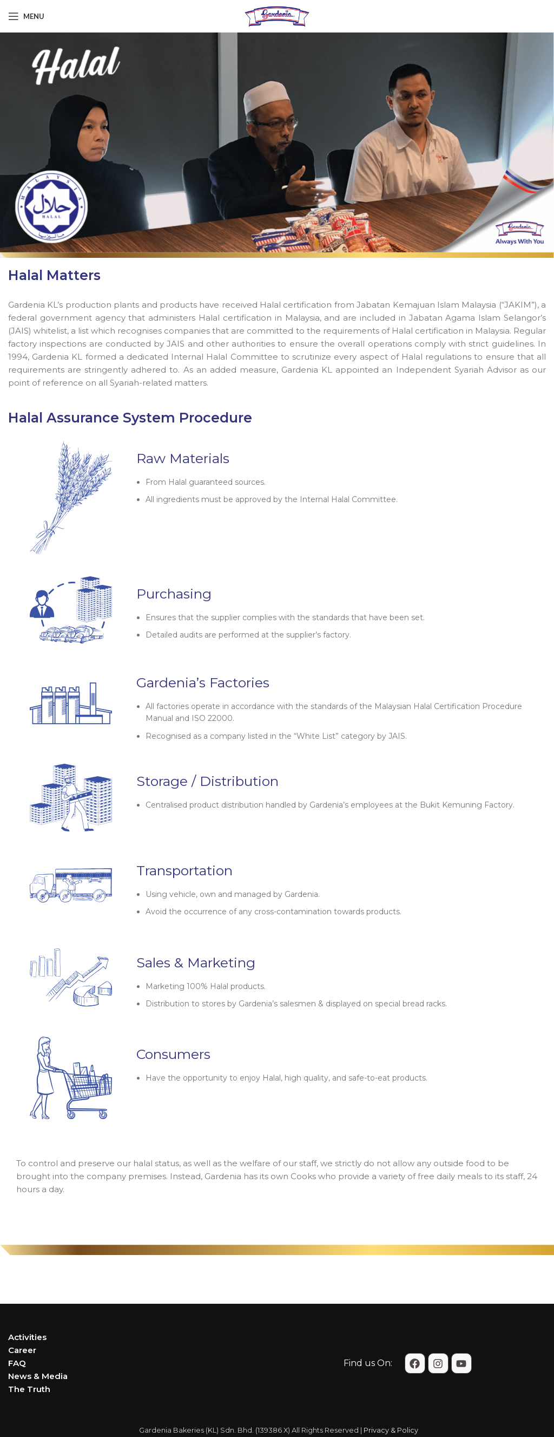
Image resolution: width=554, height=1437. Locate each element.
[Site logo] (277, 16)
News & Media (38, 1376)
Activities (27, 1337)
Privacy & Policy (391, 1430)
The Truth (29, 1389)
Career (22, 1350)
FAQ (17, 1363)
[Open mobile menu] (26, 16)
